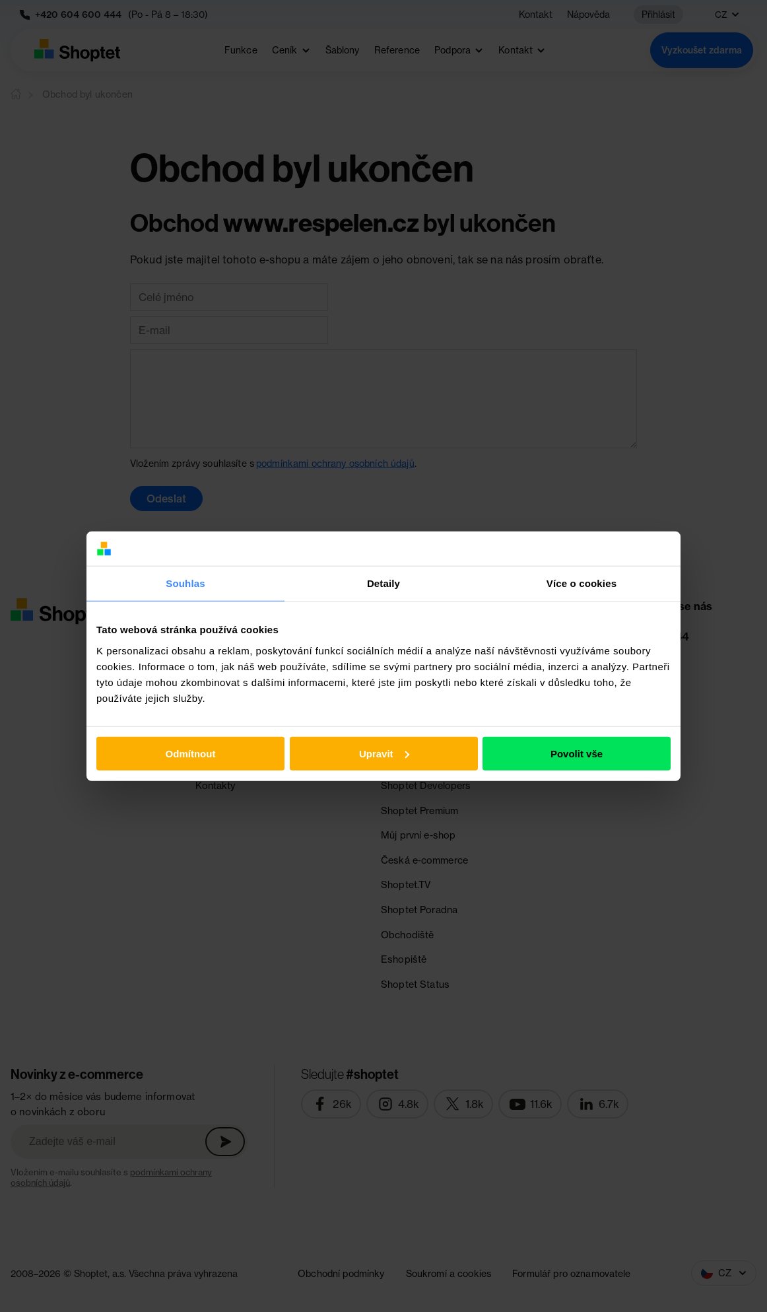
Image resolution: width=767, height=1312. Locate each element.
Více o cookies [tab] (582, 583)
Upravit (384, 753)
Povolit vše (576, 753)
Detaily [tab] (383, 583)
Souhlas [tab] (185, 583)
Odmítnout (191, 753)
